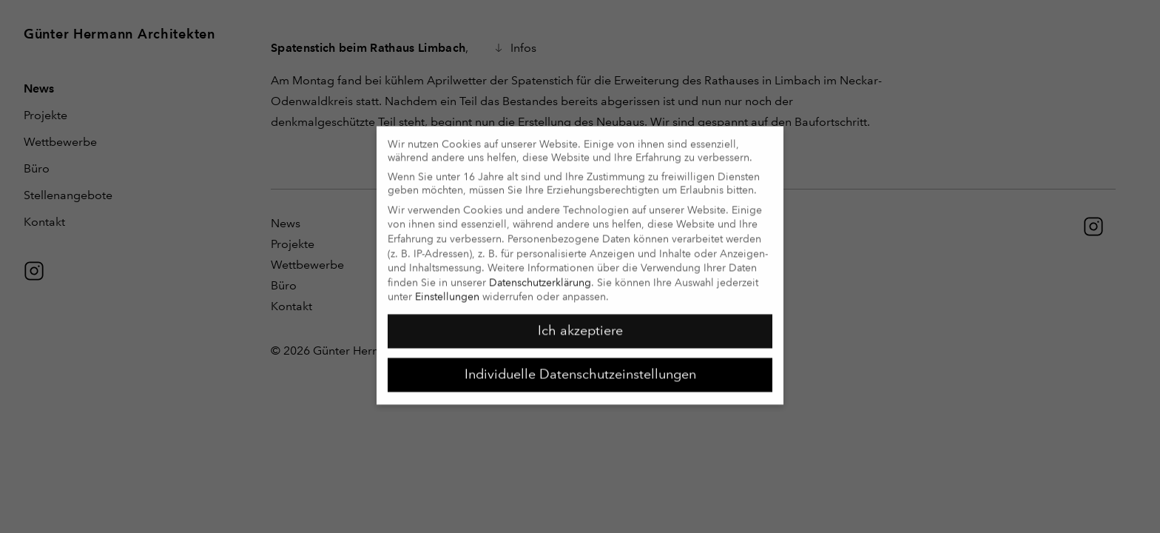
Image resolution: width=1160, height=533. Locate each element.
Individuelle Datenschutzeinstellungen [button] (580, 367)
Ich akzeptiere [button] (580, 323)
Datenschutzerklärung (540, 275)
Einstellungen (447, 290)
